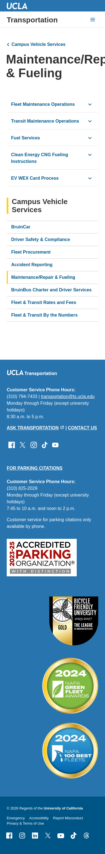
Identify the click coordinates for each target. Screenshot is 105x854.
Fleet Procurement (30, 252)
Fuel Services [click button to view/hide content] (25, 137)
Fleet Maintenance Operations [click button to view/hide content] (43, 104)
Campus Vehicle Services (38, 44)
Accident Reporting (32, 264)
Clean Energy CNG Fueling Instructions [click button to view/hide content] (39, 158)
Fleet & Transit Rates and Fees (43, 302)
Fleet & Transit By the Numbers (44, 315)
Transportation (32, 20)
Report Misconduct (68, 818)
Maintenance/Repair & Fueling (43, 277)
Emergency (16, 818)
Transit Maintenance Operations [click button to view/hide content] (45, 121)
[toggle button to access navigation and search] (92, 19)
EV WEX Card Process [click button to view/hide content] (35, 178)
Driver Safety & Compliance (40, 239)
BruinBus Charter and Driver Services (51, 289)
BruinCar (20, 226)
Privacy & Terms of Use (25, 823)
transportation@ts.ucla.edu (67, 396)
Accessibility (39, 818)
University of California (63, 808)
